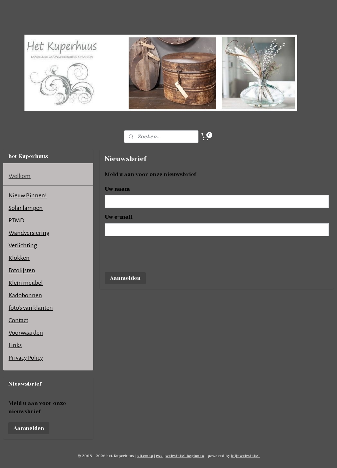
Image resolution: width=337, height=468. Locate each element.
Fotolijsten (22, 270)
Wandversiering (29, 233)
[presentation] (155, 254)
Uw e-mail (118, 217)
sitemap (145, 456)
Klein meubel (26, 282)
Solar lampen (26, 208)
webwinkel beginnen (185, 456)
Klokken (19, 258)
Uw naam (117, 189)
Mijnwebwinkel (245, 456)
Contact (18, 320)
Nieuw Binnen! (28, 195)
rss (159, 456)
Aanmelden (125, 278)
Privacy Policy (26, 357)
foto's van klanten (31, 307)
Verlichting (23, 245)
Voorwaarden (26, 332)
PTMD (16, 220)
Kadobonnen (25, 295)
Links (15, 345)
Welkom (20, 176)
